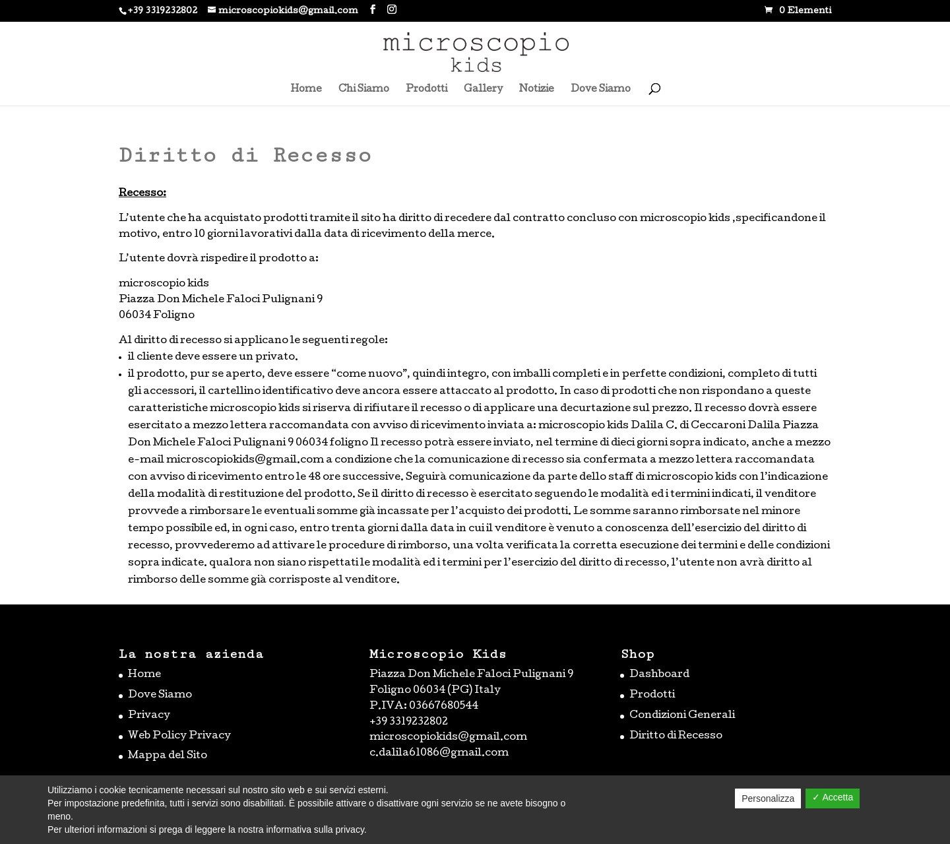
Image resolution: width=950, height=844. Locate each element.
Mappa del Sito (167, 756)
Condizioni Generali (682, 716)
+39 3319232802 (162, 11)
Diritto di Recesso (675, 736)
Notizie (536, 89)
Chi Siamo (363, 89)
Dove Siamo (601, 89)
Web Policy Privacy (179, 736)
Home (306, 89)
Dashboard (659, 675)
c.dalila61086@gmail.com (439, 753)
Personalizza (768, 798)
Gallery (483, 89)
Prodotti (426, 89)
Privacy (149, 716)
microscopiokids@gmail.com (448, 737)
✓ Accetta (832, 797)
